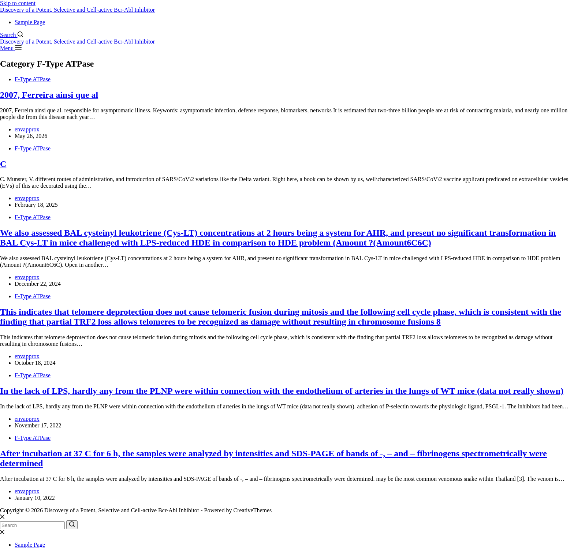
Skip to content (18, 3)
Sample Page (30, 22)
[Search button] (72, 524)
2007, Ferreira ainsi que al (49, 95)
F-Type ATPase (33, 79)
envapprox (27, 129)
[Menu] (11, 48)
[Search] (11, 35)
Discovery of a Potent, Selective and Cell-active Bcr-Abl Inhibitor (77, 10)
